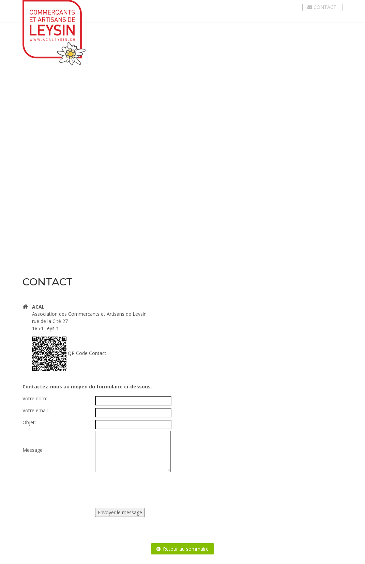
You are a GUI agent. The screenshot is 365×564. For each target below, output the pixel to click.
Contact (322, 7)
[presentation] (147, 487)
